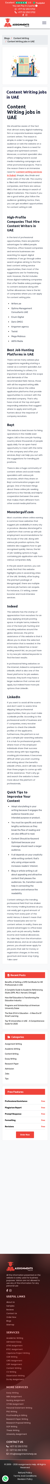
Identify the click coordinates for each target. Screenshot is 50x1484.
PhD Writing (11, 1411)
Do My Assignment (15, 1379)
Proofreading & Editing (16, 1415)
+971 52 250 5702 (25, 12)
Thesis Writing (12, 1430)
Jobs (7, 1074)
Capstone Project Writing (18, 1353)
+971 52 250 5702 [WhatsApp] (25, 9)
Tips (7, 1079)
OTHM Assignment (15, 1404)
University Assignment (16, 1434)
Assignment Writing (13, 1044)
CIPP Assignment (14, 1364)
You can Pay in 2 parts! (25, 6)
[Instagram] (26, 15)
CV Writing (11, 1372)
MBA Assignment (14, 1396)
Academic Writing (12, 1049)
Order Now (25, 1135)
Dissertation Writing (15, 1375)
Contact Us (11, 1313)
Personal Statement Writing (19, 1407)
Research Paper (12, 1064)
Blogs (7, 38)
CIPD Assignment (14, 1360)
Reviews (10, 1309)
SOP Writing (11, 1426)
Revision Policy (25, 1479)
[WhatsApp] (5, 1478)
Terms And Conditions (25, 1475)
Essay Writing (10, 1059)
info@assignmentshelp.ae (23, 1453)
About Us (10, 1302)
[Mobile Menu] (44, 22)
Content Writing (21, 38)
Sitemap (10, 1324)
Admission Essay (13, 1341)
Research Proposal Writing (18, 1422)
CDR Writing (11, 1357)
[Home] (25, 1267)
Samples (10, 1306)
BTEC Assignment (14, 1349)
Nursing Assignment (15, 1400)
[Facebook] (23, 15)
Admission (9, 1069)
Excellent (25, 2)
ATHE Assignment (14, 1345)
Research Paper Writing (17, 1419)
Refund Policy (25, 1472)
